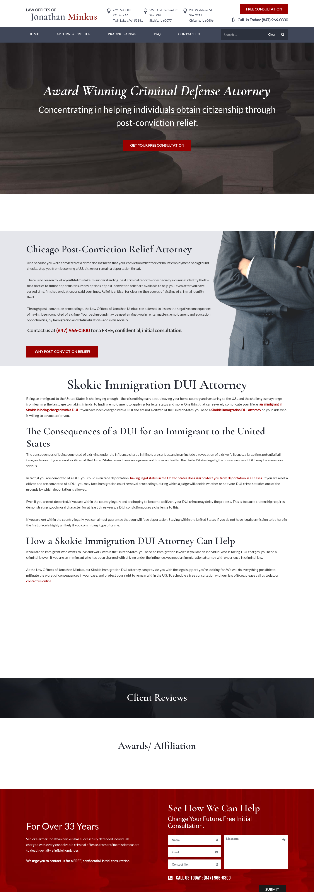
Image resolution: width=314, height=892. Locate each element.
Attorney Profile (73, 34)
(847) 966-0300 (275, 19)
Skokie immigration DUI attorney (236, 410)
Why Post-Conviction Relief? (62, 351)
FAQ (157, 34)
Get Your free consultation (157, 145)
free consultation (264, 9)
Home (33, 34)
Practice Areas (122, 34)
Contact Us (189, 34)
